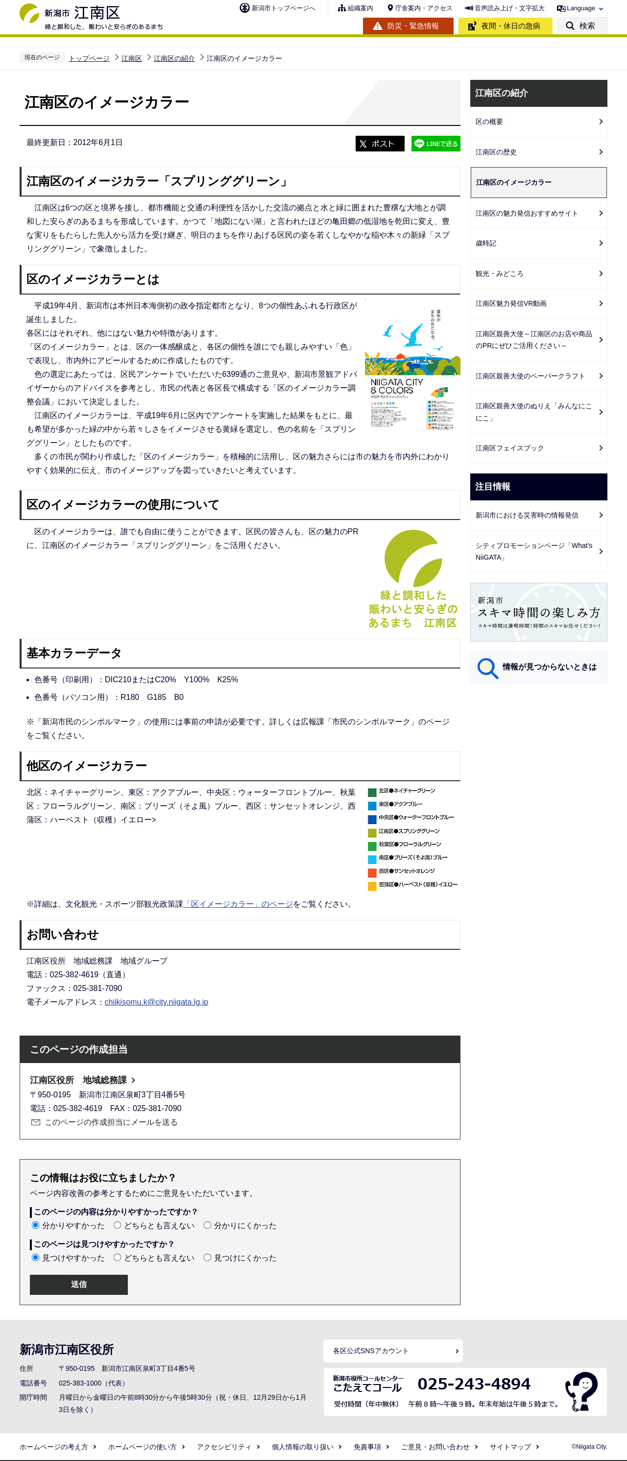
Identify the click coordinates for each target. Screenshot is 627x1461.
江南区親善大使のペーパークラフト (530, 376)
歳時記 (486, 243)
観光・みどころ (500, 273)
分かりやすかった (73, 1225)
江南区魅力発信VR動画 (511, 303)
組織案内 (360, 8)
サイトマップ (510, 1447)
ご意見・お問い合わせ (435, 1447)
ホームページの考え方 (54, 1447)
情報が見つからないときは (550, 667)
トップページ (89, 58)
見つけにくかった (245, 1258)
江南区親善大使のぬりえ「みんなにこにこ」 (534, 412)
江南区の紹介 (174, 58)
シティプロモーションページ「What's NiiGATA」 (534, 552)
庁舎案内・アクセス (424, 8)
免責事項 (367, 1447)
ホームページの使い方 (142, 1447)
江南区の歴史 (496, 152)
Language (581, 8)
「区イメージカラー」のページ (238, 904)
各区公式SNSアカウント (371, 1351)
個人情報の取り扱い (303, 1447)
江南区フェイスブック (510, 448)
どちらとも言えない (159, 1225)
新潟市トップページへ (283, 8)
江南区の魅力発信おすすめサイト (527, 213)
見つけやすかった (73, 1258)
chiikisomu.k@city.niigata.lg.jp (157, 1002)
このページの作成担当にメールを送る (111, 1122)
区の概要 (489, 121)
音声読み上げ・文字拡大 (510, 8)
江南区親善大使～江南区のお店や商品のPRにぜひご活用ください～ (534, 340)
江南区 (131, 58)
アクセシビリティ (224, 1447)
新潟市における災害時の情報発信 (527, 515)
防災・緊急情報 (413, 26)
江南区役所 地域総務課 (78, 1080)
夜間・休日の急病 (511, 26)
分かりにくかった (245, 1225)
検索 (587, 26)
